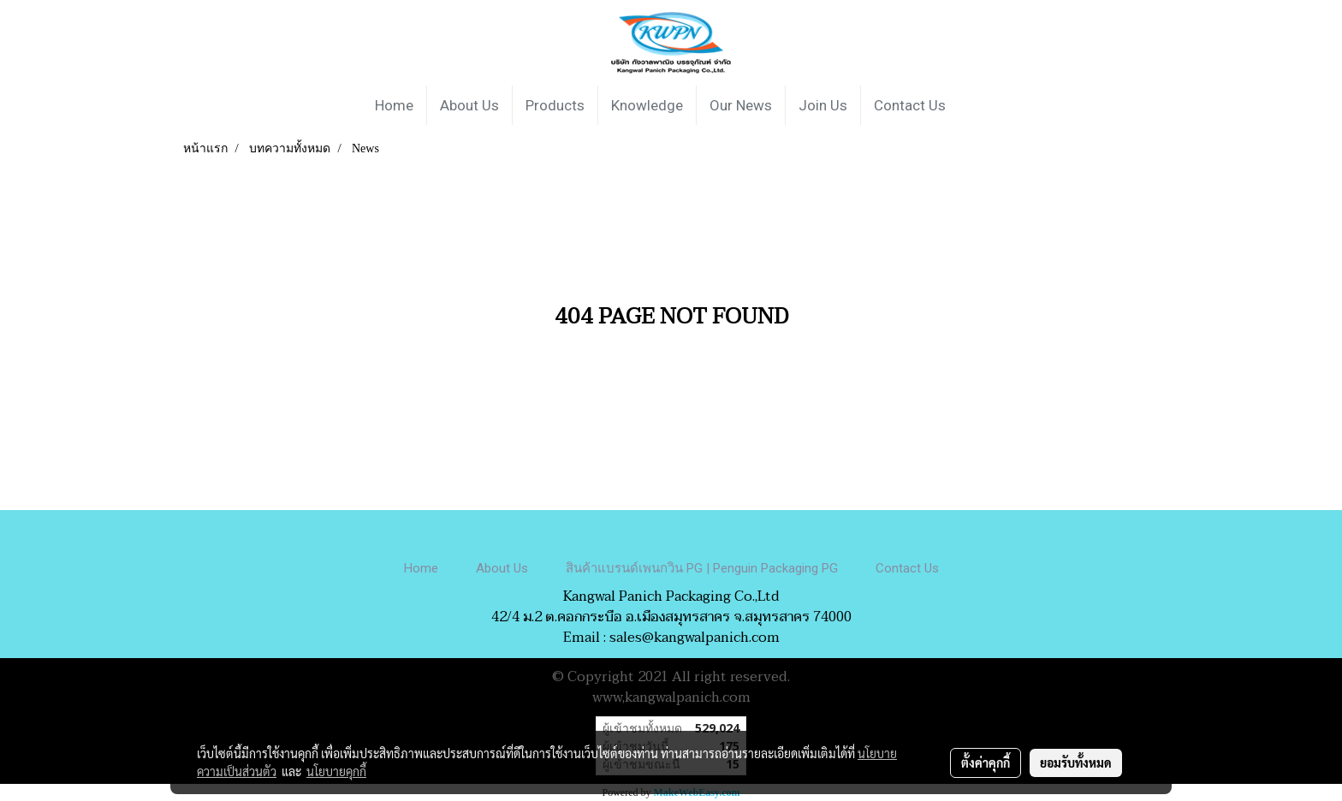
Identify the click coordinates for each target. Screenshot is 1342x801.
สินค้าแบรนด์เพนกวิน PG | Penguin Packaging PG (702, 568)
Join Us (823, 105)
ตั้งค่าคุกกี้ (985, 762)
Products (555, 105)
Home (394, 105)
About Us (469, 105)
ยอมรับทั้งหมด (1076, 762)
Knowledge (647, 105)
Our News (741, 105)
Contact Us (910, 105)
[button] (974, 105)
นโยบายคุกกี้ (336, 771)
